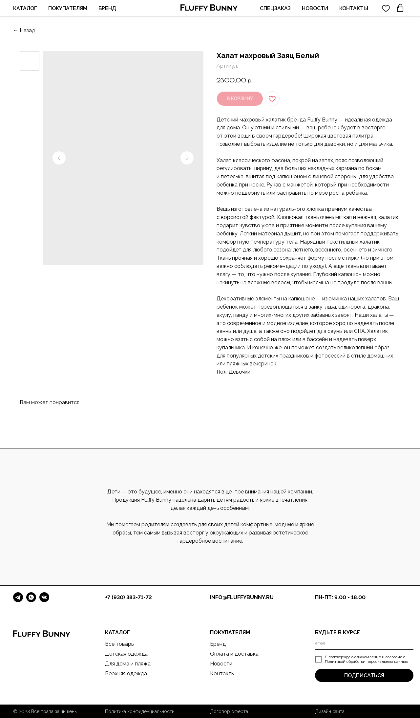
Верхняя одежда (126, 673)
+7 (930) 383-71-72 (128, 597)
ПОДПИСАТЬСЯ (364, 675)
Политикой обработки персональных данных (366, 661)
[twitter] (386, 8)
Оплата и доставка (234, 654)
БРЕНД (107, 8)
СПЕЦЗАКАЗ (275, 8)
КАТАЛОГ (25, 8)
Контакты (222, 673)
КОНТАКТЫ (353, 8)
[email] (364, 643)
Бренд (218, 644)
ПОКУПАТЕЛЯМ (67, 8)
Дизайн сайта (330, 711)
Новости (221, 664)
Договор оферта (229, 711)
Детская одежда (126, 654)
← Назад (24, 30)
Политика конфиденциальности (140, 711)
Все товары (120, 644)
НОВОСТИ (315, 8)
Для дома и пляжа (128, 664)
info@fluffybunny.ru (242, 597)
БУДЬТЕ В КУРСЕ (337, 632)
